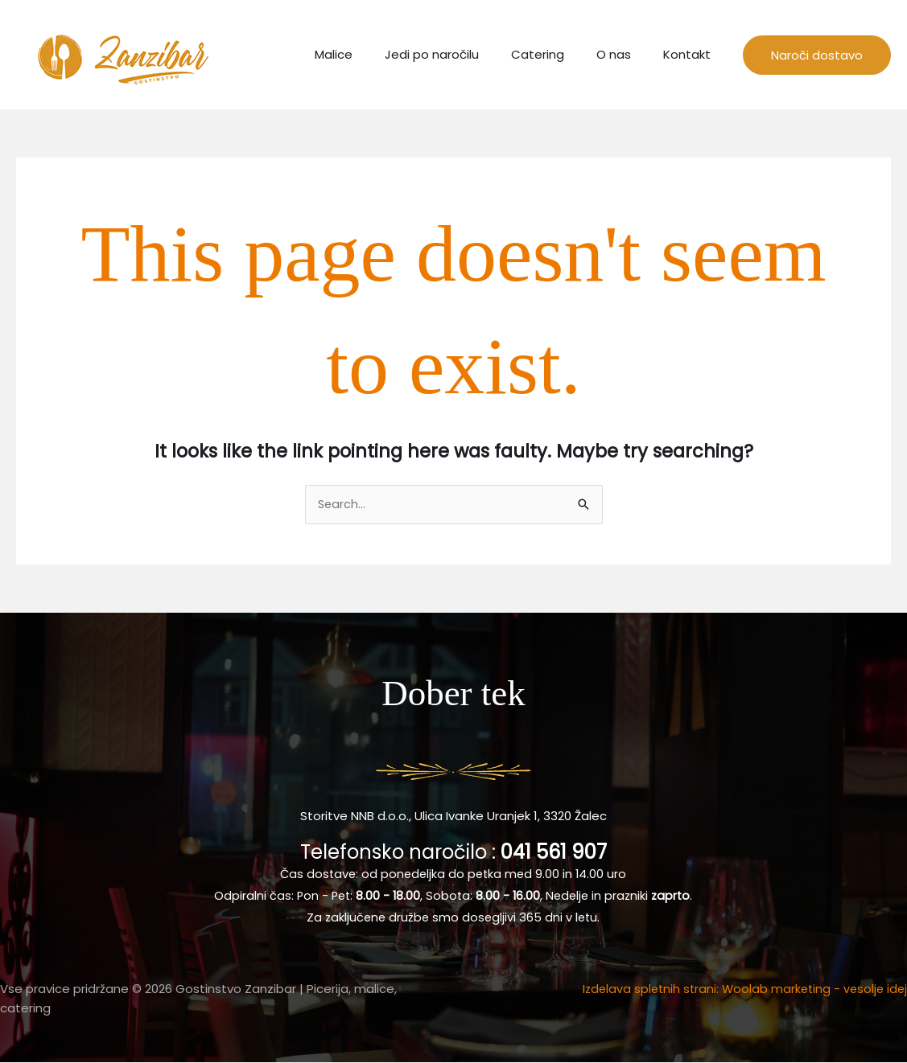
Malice (370, 54)
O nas (625, 54)
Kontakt (691, 54)
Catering (557, 54)
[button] (817, 55)
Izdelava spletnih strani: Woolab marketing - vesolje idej (740, 989)
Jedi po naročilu (460, 54)
